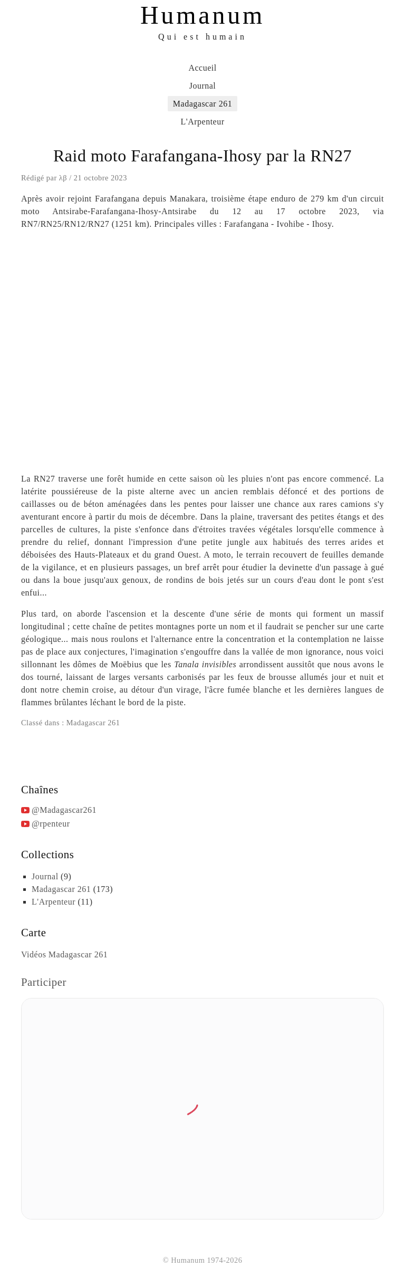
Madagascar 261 (202, 103)
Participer (43, 982)
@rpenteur (51, 823)
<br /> (202, 349)
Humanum (202, 15)
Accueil (202, 67)
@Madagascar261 (64, 809)
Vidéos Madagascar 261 (64, 954)
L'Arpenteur (202, 121)
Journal (202, 85)
